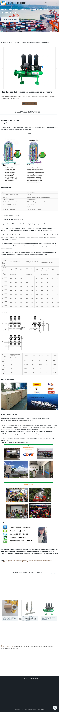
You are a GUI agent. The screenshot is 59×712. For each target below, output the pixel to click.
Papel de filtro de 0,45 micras (43, 549)
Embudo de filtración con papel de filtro (13, 553)
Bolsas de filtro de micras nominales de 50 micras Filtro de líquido (18, 561)
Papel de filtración (40, 553)
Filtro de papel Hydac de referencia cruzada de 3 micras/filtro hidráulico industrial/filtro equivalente (28, 560)
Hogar (4, 42)
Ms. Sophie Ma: (7, 660)
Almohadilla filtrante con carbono (13, 551)
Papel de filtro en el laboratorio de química (33, 551)
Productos (11, 42)
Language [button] (55, 3)
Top (55, 707)
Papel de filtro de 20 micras (8, 549)
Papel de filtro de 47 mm (52, 553)
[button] (46, 3)
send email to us (29, 103)
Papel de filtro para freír (30, 553)
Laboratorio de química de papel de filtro (25, 549)
